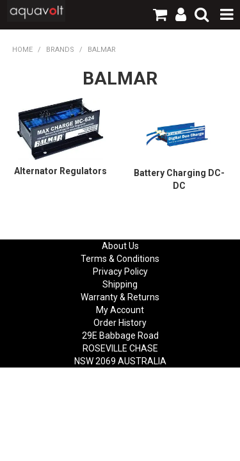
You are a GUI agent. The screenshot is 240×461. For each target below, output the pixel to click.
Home (22, 49)
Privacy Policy (120, 271)
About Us (120, 246)
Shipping (120, 284)
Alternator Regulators (60, 171)
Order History (120, 323)
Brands (60, 49)
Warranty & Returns (120, 297)
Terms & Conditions (120, 259)
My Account (120, 310)
